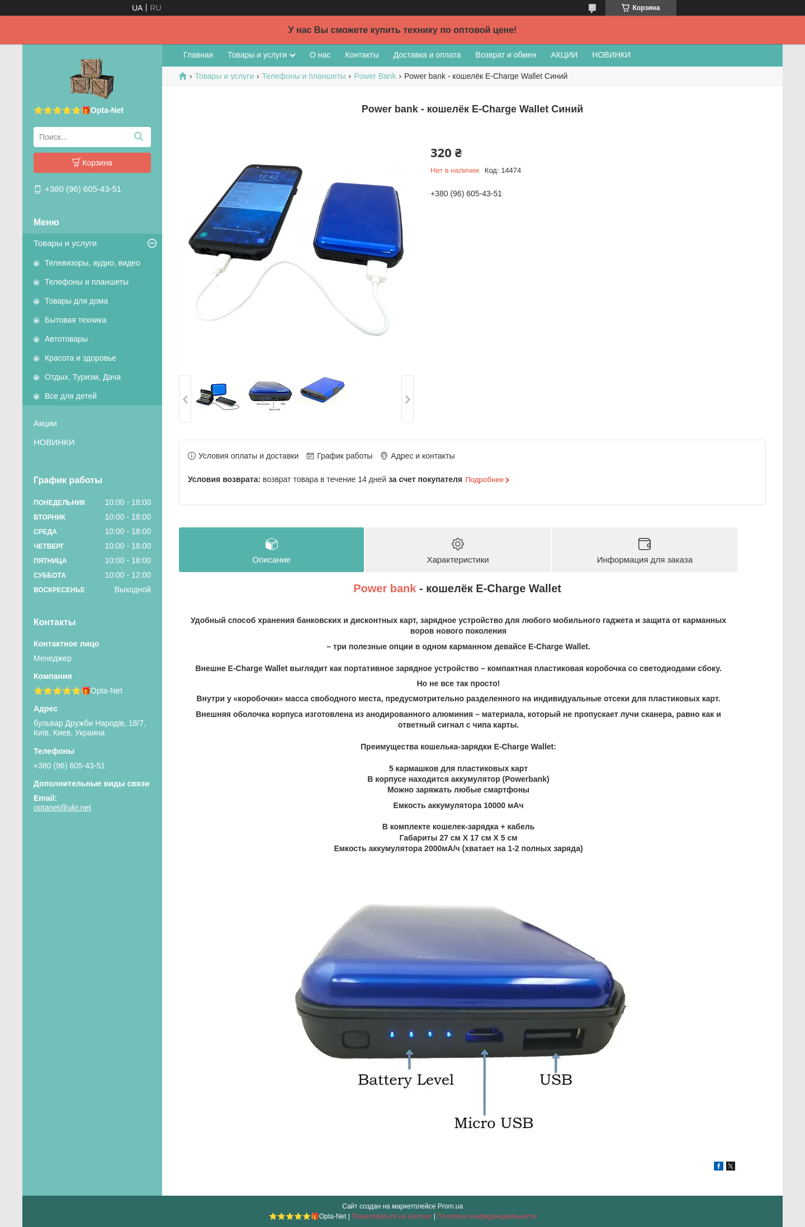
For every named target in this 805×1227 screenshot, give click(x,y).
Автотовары (66, 338)
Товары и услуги (65, 243)
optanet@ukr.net (62, 807)
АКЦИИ (564, 54)
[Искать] (138, 137)
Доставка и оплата (427, 54)
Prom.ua (450, 1206)
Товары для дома (76, 300)
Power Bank (375, 76)
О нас (320, 54)
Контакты (361, 54)
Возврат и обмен (506, 54)
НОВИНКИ (54, 442)
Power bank (384, 589)
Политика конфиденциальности (486, 1216)
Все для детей (71, 395)
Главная (198, 54)
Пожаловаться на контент (392, 1216)
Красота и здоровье (80, 357)
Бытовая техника (75, 319)
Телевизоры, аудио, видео (92, 262)
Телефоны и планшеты (87, 281)
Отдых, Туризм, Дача (83, 376)
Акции (45, 423)
